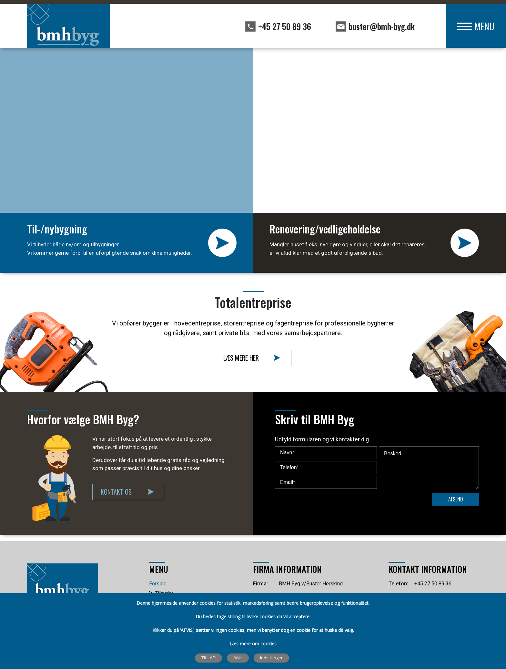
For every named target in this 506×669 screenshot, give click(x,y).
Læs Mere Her (241, 358)
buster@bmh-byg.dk (382, 26)
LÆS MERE (222, 243)
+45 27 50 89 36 (284, 26)
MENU (484, 26)
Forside (158, 584)
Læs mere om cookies (253, 644)
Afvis (237, 657)
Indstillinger (271, 658)
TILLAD (208, 657)
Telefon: (398, 584)
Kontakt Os (116, 492)
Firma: (260, 584)
